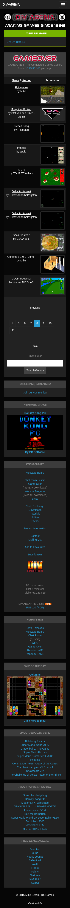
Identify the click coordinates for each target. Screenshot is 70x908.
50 (33, 68)
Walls (35, 864)
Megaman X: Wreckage (35, 802)
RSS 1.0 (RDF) (35, 607)
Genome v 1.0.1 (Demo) (21, 256)
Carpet (35, 882)
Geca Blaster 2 (21, 235)
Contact (34, 535)
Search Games (35, 370)
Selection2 (35, 860)
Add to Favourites (35, 547)
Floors (35, 867)
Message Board (35, 472)
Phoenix (35, 759)
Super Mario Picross (35, 752)
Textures (35, 875)
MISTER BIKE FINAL (35, 828)
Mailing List (34, 539)
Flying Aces (21, 87)
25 (30, 68)
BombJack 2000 (35, 821)
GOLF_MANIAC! (21, 278)
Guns (35, 852)
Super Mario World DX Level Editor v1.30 (35, 817)
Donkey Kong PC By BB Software (35, 433)
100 (38, 68)
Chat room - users (34, 480)
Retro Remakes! (35, 627)
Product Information (35, 528)
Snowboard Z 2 (35, 770)
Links (35, 498)
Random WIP (35, 650)
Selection (35, 849)
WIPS (35, 642)
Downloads (35, 509)
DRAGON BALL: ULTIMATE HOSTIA (35, 806)
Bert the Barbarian (35, 813)
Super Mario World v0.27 (35, 744)
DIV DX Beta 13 (16, 41)
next (34, 345)
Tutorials (35, 513)
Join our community (34, 392)
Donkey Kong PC (35, 799)
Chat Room (35, 635)
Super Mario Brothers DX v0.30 (35, 756)
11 (13, 330)
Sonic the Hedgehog (35, 795)
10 (26, 68)
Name (15, 80)
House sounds (35, 856)
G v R (21, 169)
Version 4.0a (35, 903)
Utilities (35, 517)
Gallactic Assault (21, 191)
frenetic (21, 147)
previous (35, 307)
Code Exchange (35, 506)
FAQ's (35, 521)
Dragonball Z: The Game (35, 748)
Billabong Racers (35, 741)
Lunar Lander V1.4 (35, 810)
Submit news (34, 554)
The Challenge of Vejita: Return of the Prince (35, 774)
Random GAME (35, 654)
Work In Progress (35, 491)
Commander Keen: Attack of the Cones (35, 763)
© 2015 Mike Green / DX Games (35, 894)
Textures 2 (35, 879)
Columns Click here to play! (35, 697)
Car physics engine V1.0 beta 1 (35, 767)
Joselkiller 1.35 (35, 825)
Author (26, 80)
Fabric (35, 871)
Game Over (35, 483)
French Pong (21, 126)
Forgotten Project (21, 109)
